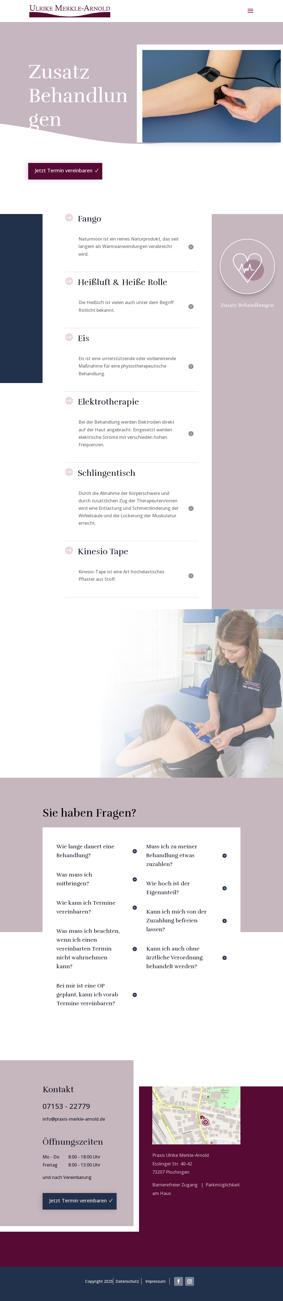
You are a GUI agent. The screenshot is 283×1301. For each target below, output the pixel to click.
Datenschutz (127, 1281)
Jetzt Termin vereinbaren (63, 170)
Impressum (155, 1281)
